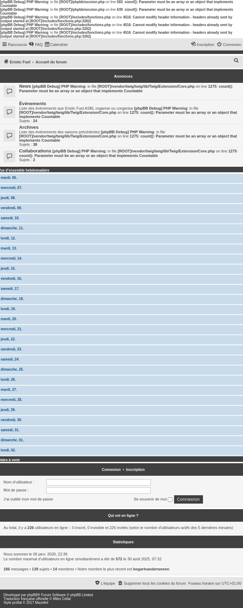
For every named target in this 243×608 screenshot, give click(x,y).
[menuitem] (35, 44)
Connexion (111, 469)
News (25, 86)
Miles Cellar (62, 599)
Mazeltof (41, 603)
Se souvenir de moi (153, 499)
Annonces (123, 76)
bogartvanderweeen (151, 569)
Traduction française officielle (25, 599)
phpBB (32, 595)
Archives (29, 127)
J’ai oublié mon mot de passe (28, 499)
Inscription (135, 469)
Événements (32, 103)
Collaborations (35, 150)
